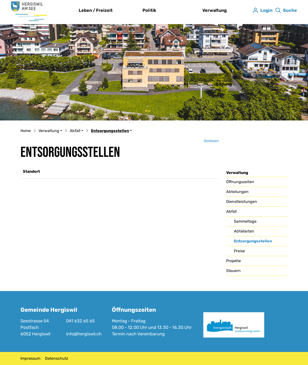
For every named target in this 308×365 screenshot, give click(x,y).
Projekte (233, 261)
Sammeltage (245, 221)
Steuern (233, 270)
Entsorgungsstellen (253, 242)
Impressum (30, 358)
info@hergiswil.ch (84, 334)
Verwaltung (214, 10)
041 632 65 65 (80, 321)
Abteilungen (237, 191)
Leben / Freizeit (96, 10)
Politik (149, 10)
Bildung (224, 84)
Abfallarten (244, 231)
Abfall (231, 211)
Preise (239, 251)
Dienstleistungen (241, 201)
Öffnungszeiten (240, 181)
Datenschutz (56, 358)
